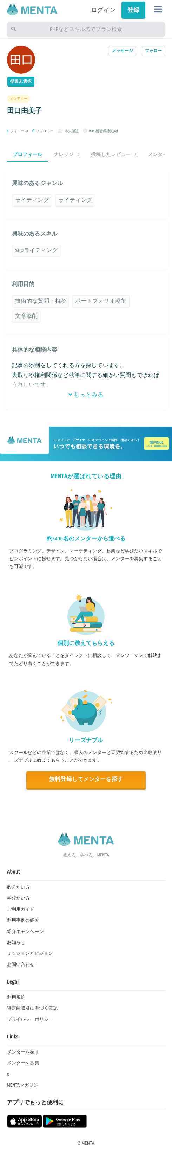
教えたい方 (18, 887)
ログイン (103, 10)
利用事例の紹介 (23, 920)
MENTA (87, 1143)
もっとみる (86, 395)
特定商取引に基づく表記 (32, 1008)
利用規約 (16, 997)
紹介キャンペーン (25, 931)
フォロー (153, 51)
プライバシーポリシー (30, 1019)
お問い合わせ (21, 964)
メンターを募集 (23, 1063)
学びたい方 (18, 898)
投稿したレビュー (114, 154)
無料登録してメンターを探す (86, 779)
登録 (133, 10)
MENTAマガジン (22, 1085)
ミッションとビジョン (30, 953)
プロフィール (27, 154)
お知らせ (16, 942)
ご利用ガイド (21, 909)
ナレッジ (67, 154)
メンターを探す (23, 1052)
